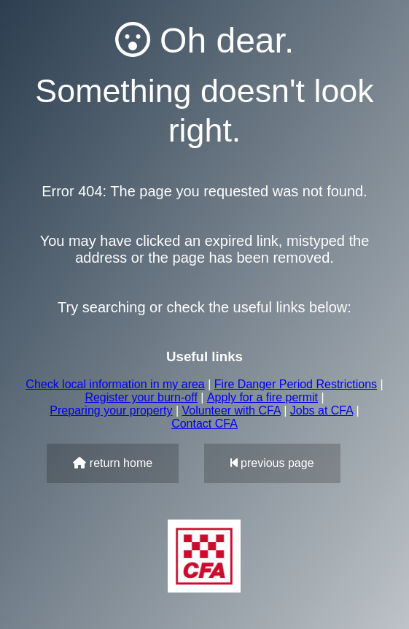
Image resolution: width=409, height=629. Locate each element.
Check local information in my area (115, 384)
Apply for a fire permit (262, 397)
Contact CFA (204, 423)
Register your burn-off (141, 397)
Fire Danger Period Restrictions (295, 384)
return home (112, 463)
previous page (272, 463)
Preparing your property (111, 410)
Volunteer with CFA (231, 410)
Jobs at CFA (321, 410)
